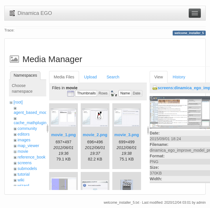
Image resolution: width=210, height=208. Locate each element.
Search (113, 77)
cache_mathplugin (30, 122)
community (27, 128)
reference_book (31, 157)
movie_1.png (63, 134)
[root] (18, 102)
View (158, 77)
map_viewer (28, 145)
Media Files (64, 77)
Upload (90, 77)
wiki (21, 180)
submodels (27, 168)
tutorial (24, 174)
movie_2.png (95, 134)
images (24, 140)
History (179, 77)
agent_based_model (32, 112)
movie (23, 151)
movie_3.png (126, 134)
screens (25, 163)
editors (24, 134)
